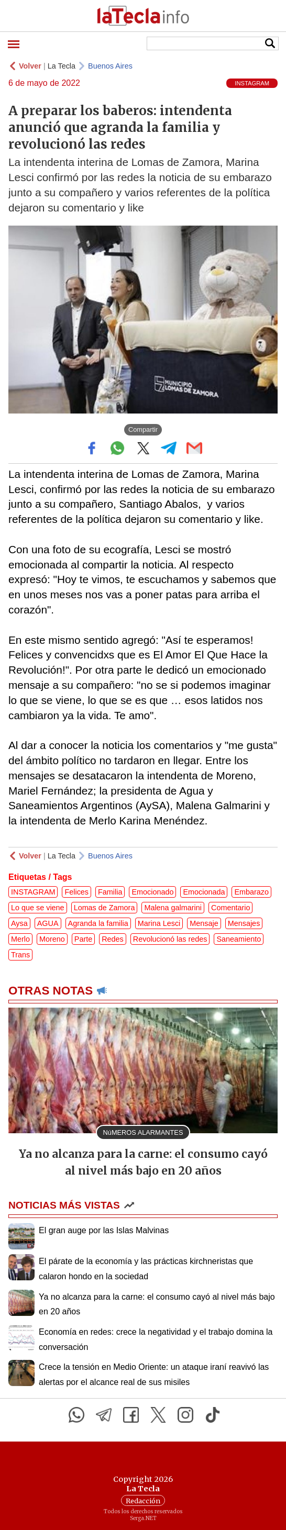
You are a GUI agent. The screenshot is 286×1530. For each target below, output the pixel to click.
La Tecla (61, 66)
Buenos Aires (110, 66)
